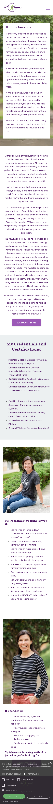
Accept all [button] (14, 796)
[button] (26, 790)
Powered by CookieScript (10, 801)
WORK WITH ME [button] (26, 322)
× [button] (50, 763)
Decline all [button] (38, 796)
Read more (26, 770)
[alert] (26, 782)
